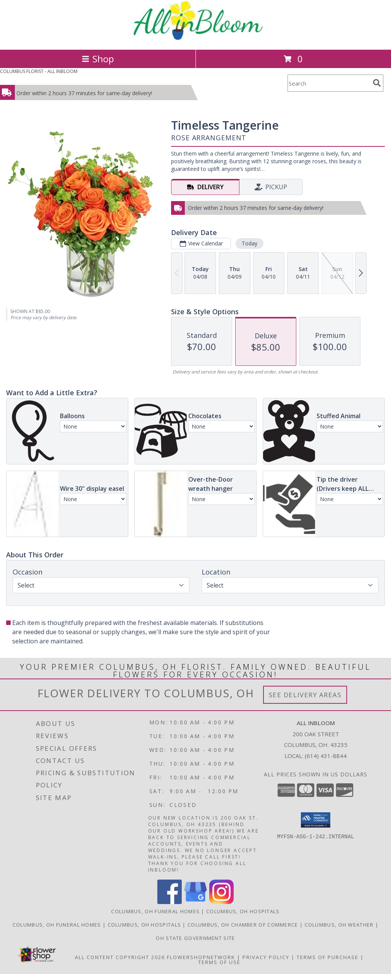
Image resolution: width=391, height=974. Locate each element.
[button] (315, 820)
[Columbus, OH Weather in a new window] (340, 924)
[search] (377, 83)
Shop (98, 58)
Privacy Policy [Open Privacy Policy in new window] (265, 957)
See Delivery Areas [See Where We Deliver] (305, 694)
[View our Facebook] (169, 902)
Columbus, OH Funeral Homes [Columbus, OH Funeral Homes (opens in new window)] (155, 911)
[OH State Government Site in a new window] (195, 938)
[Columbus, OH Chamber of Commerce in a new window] (243, 924)
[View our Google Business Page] (195, 902)
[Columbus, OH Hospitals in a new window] (145, 924)
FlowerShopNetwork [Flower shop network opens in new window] (201, 957)
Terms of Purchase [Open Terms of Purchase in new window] (328, 957)
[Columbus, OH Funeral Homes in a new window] (58, 924)
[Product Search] (329, 83)
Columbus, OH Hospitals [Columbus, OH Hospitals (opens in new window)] (243, 911)
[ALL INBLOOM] (195, 38)
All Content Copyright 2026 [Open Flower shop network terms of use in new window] (120, 957)
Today (249, 243)
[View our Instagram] (221, 902)
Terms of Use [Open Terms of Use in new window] (219, 962)
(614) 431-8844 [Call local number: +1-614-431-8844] (326, 756)
